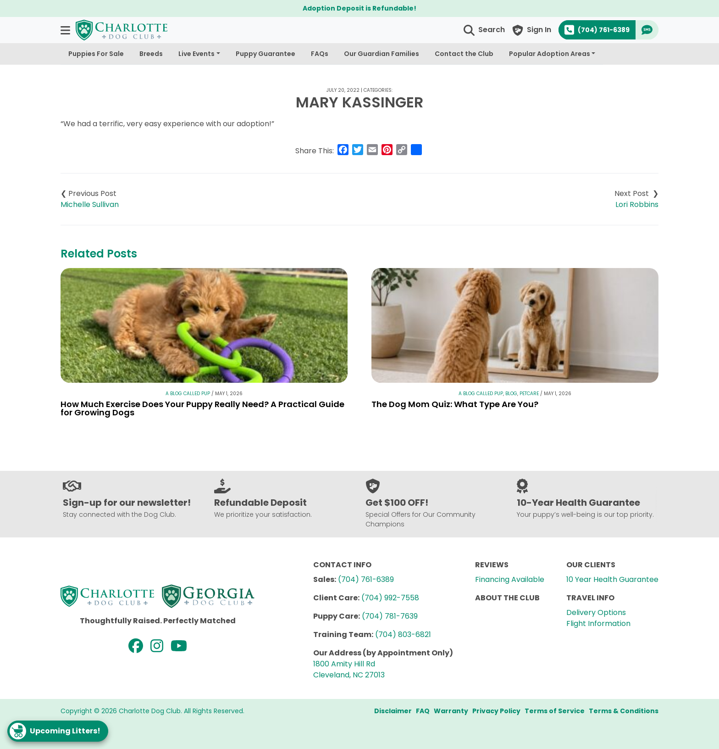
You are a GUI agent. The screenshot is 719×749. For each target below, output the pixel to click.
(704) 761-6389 (366, 579)
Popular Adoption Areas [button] (549, 53)
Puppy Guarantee (265, 53)
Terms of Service (555, 710)
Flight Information (598, 623)
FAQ (423, 710)
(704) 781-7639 (390, 616)
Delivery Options (596, 612)
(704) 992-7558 (390, 597)
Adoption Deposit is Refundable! (359, 8)
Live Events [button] (196, 53)
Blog (511, 393)
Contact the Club (464, 53)
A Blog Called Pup (188, 393)
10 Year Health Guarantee (612, 579)
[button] (66, 30)
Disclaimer (393, 710)
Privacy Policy (496, 710)
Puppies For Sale (96, 53)
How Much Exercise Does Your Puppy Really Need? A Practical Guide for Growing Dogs (202, 408)
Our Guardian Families (381, 53)
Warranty (451, 710)
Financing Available (509, 579)
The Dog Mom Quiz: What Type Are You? (454, 404)
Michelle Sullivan (90, 204)
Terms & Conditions (623, 710)
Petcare (529, 393)
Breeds (151, 53)
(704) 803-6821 (403, 634)
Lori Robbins (636, 204)
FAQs (319, 53)
